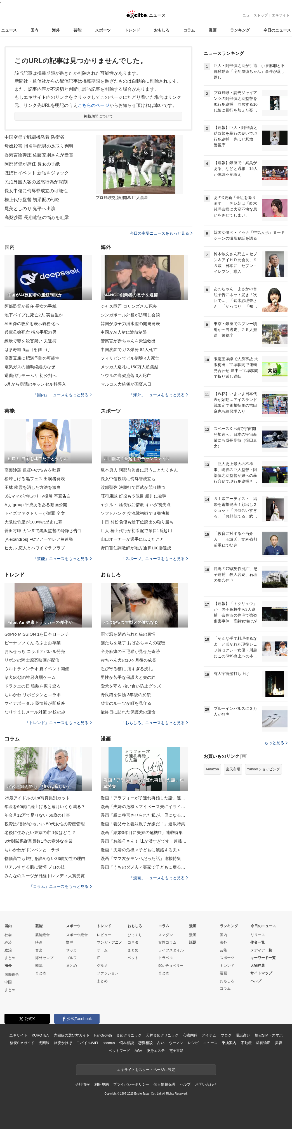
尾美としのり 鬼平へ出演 (29, 208)
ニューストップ (255, 15)
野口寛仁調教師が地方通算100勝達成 (136, 547)
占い (160, 1043)
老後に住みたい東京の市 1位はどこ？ (40, 832)
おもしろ (161, 30)
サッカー (73, 950)
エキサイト (281, 15)
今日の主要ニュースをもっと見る (161, 233)
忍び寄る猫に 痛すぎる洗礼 (127, 668)
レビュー (104, 935)
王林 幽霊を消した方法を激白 (32, 487)
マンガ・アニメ (109, 942)
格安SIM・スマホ (269, 1035)
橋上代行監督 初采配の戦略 (32, 199)
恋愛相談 (145, 1043)
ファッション (108, 973)
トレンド (132, 30)
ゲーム (102, 950)
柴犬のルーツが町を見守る (126, 703)
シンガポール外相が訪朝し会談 (130, 315)
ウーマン (176, 1043)
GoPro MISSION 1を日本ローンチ (36, 634)
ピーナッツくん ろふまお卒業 (32, 642)
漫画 (212, 30)
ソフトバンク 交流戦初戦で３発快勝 (135, 513)
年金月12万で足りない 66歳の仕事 (37, 815)
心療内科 (190, 1035)
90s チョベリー (170, 965)
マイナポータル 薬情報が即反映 (34, 703)
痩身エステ (155, 1051)
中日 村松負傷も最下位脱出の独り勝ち (137, 522)
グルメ (102, 965)
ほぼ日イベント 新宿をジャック (36, 172)
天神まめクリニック (162, 1035)
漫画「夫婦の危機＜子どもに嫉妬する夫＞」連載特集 (144, 849)
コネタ (133, 942)
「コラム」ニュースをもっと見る (60, 886)
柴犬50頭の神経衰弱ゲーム (30, 677)
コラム (189, 30)
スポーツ (103, 30)
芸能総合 (42, 935)
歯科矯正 (263, 1043)
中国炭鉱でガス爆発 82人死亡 (129, 349)
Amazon (212, 769)
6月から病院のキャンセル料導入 (35, 384)
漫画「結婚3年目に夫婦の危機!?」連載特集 (142, 832)
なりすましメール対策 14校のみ (34, 712)
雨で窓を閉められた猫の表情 (128, 634)
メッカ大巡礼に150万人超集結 (130, 366)
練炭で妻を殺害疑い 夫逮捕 (30, 340)
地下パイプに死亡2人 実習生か (33, 315)
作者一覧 (257, 942)
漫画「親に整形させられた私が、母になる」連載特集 (144, 815)
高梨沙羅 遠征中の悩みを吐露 (32, 470)
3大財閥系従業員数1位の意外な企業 (38, 841)
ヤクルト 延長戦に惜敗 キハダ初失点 (136, 504)
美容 (278, 1043)
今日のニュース (277, 30)
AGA (138, 1051)
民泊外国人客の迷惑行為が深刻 (36, 181)
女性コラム (167, 942)
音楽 (39, 950)
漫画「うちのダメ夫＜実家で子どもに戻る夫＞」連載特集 (144, 867)
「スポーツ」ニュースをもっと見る (154, 558)
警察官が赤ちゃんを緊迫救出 (128, 340)
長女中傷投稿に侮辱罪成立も (128, 478)
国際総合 (11, 974)
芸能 (77, 30)
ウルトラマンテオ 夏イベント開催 (36, 668)
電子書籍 (176, 1051)
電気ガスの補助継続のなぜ (29, 366)
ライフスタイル (171, 950)
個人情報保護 (164, 1084)
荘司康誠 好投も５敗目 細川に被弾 (133, 496)
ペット (133, 958)
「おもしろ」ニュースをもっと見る (154, 722)
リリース (258, 935)
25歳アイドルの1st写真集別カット (37, 797)
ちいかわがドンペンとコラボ (32, 849)
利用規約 (101, 1084)
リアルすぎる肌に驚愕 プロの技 (34, 867)
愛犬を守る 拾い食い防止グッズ (131, 686)
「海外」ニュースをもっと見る (158, 395)
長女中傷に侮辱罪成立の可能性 (36, 190)
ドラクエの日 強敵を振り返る (32, 686)
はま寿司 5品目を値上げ (27, 349)
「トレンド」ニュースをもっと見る (58, 722)
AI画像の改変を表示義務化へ (31, 323)
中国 (8, 982)
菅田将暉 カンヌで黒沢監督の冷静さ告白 (43, 530)
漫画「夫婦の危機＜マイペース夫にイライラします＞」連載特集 (144, 806)
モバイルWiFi (87, 1043)
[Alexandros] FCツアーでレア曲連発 (38, 539)
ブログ (226, 1035)
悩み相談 (126, 1043)
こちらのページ (93, 105)
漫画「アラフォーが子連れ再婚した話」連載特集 (144, 797)
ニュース (9, 30)
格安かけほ (63, 1043)
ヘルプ (255, 981)
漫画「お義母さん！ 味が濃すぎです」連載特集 (144, 841)
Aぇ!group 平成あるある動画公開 (35, 504)
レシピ (193, 1043)
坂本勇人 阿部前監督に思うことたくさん (139, 470)
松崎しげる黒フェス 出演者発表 (34, 478)
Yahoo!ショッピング (263, 769)
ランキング (240, 30)
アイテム (209, 1035)
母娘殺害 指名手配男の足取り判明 (38, 146)
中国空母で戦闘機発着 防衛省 (34, 137)
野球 (69, 942)
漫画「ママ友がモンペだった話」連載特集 (141, 858)
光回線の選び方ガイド (72, 1035)
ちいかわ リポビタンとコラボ (32, 694)
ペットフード (119, 1051)
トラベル (165, 958)
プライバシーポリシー (131, 1084)
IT (98, 958)
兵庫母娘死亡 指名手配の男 (30, 332)
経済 (8, 942)
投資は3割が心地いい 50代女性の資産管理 (44, 823)
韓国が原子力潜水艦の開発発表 (130, 323)
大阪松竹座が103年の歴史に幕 (33, 522)
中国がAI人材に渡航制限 (124, 332)
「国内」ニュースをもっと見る (62, 395)
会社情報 (83, 1084)
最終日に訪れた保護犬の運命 (128, 712)
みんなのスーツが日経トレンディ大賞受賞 (44, 875)
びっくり (135, 935)
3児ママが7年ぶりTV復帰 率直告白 (37, 496)
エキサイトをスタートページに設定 (146, 1070)
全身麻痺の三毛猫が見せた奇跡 (130, 651)
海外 (56, 30)
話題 (192, 942)
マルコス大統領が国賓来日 (126, 384)
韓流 (39, 965)
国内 (34, 30)
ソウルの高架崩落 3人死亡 (126, 375)
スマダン (165, 935)
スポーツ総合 (77, 935)
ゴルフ (71, 958)
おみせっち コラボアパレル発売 (34, 651)
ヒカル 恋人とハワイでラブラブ (34, 547)
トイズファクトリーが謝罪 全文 (34, 513)
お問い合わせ (205, 1084)
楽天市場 (233, 769)
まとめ (9, 958)
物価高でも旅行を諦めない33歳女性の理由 (44, 858)
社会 (8, 935)
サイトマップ (261, 973)
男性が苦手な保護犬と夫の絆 (128, 677)
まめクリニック (129, 1035)
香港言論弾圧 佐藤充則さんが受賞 (38, 155)
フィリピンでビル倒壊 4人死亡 (130, 358)
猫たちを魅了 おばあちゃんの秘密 (133, 642)
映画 (39, 942)
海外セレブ (44, 958)
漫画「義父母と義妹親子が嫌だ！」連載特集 (143, 823)
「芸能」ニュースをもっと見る (62, 558)
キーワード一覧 (263, 958)
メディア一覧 (261, 950)
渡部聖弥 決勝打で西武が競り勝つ (133, 487)
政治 (8, 950)
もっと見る (276, 743)
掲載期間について (98, 116)
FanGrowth (103, 1035)
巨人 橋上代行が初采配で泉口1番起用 (136, 530)
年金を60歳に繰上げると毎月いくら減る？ (44, 806)
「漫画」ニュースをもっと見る (158, 878)
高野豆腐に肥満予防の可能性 (32, 358)
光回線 (44, 1043)
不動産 (246, 1043)
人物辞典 (257, 965)
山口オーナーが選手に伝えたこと (132, 539)
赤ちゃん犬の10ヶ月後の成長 (128, 660)
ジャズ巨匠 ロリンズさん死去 (129, 306)
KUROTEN (40, 1035)
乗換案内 (229, 1043)
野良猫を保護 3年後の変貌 (126, 694)
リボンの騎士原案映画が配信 (32, 660)
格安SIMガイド (22, 1043)
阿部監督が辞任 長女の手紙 (32, 164)
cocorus (108, 1043)
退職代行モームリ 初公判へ (30, 375)
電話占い (243, 1035)
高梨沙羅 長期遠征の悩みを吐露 (36, 217)
